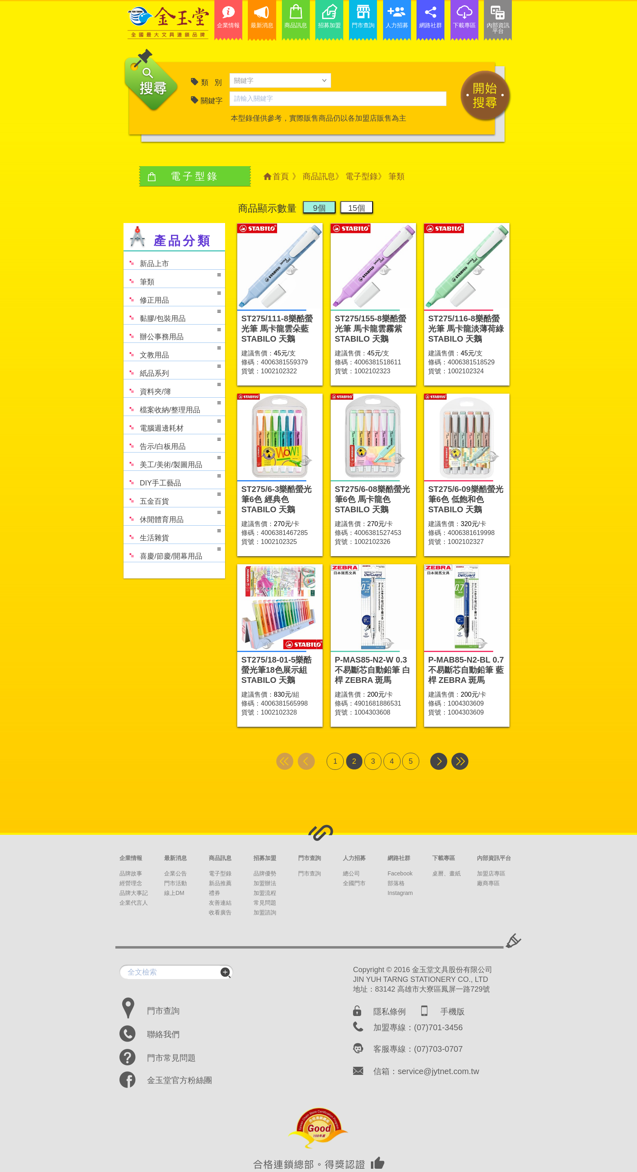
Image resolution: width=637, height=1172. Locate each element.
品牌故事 (130, 873)
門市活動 (175, 883)
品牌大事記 (133, 893)
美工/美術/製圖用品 (172, 461)
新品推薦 (220, 883)
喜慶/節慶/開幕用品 (172, 552)
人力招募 (354, 858)
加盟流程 (265, 893)
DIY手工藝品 (172, 479)
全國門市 (354, 883)
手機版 (452, 1011)
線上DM (174, 893)
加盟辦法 (265, 883)
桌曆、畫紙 (446, 873)
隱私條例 (389, 1011)
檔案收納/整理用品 (172, 406)
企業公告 (175, 873)
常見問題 (265, 902)
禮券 (214, 893)
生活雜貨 (172, 534)
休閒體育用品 (172, 516)
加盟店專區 (491, 873)
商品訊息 (319, 176)
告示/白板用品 (172, 443)
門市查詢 (309, 858)
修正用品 (172, 296)
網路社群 (399, 858)
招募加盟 (265, 858)
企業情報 (130, 858)
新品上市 (146, 260)
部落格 (396, 883)
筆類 (172, 278)
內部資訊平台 (494, 858)
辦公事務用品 (172, 333)
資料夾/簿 (172, 388)
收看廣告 (220, 912)
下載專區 (443, 858)
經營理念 (130, 883)
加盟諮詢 (265, 912)
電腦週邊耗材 (172, 424)
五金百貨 (172, 497)
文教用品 (172, 351)
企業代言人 (133, 902)
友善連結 (220, 902)
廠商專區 (488, 883)
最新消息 (175, 858)
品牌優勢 (265, 873)
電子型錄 (361, 176)
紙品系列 (172, 369)
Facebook (400, 873)
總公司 (351, 873)
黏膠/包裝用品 (172, 315)
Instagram (400, 893)
